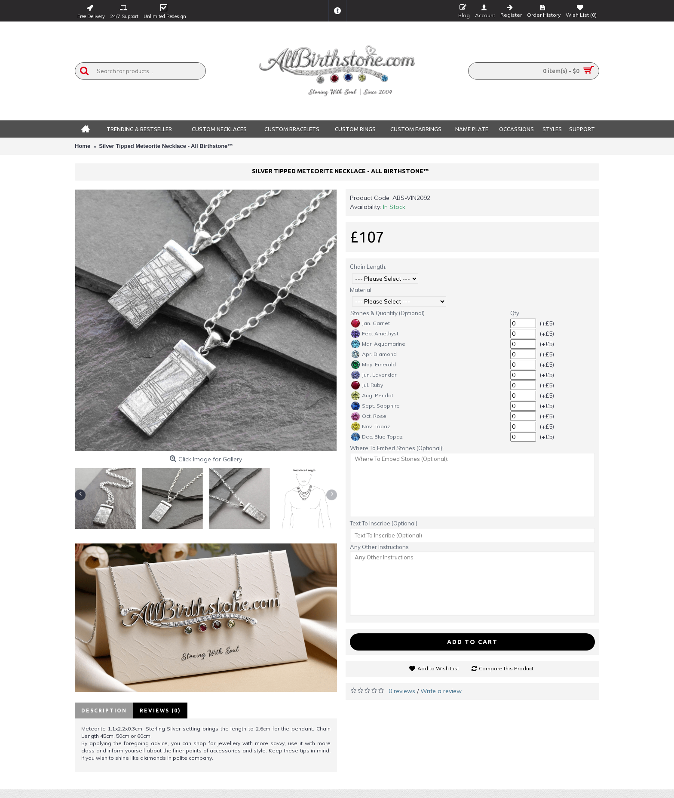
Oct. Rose (368, 416)
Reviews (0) (160, 710)
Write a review (441, 691)
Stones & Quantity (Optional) (387, 313)
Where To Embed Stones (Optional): (397, 448)
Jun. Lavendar (373, 375)
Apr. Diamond (374, 354)
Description (104, 710)
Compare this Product (506, 668)
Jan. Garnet (370, 323)
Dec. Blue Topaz (377, 437)
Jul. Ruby (367, 385)
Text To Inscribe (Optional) (383, 523)
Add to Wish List (438, 668)
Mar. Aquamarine (378, 344)
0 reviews (402, 691)
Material (360, 289)
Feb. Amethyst (374, 333)
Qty (514, 313)
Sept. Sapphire (375, 406)
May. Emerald (373, 364)
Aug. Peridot (372, 395)
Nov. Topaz (370, 426)
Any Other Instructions (379, 546)
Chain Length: (368, 266)
